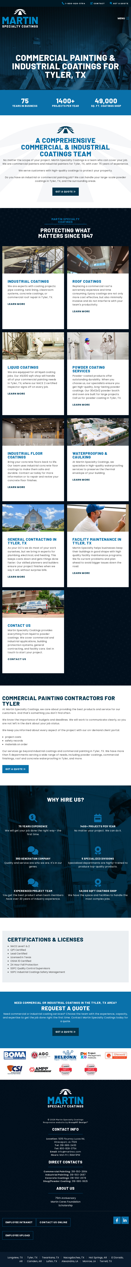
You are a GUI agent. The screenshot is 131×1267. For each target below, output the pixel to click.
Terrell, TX (106, 1261)
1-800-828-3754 (73, 3)
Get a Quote (119, 3)
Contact (97, 3)
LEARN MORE (17, 304)
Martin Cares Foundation (65, 1202)
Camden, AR (34, 1261)
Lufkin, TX (51, 1261)
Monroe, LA (89, 1261)
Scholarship (66, 1205)
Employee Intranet (19, 1222)
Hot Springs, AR (98, 1257)
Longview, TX (15, 1257)
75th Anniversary (65, 1198)
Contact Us (17, 659)
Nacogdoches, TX (73, 1257)
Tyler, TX (32, 1257)
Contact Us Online (53, 1222)
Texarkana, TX (50, 1257)
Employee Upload (18, 1235)
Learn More (81, 311)
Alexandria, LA (70, 1261)
